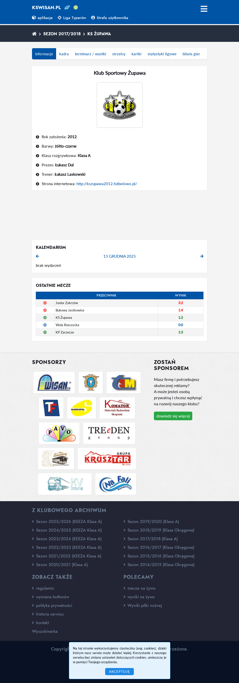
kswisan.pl (46, 7)
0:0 (180, 325)
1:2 (180, 318)
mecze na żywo (139, 588)
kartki (136, 53)
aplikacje (42, 17)
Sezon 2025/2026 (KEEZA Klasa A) (67, 521)
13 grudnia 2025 (119, 256)
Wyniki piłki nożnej (142, 605)
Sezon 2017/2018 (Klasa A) (150, 539)
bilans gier (191, 53)
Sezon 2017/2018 (62, 34)
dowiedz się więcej (173, 415)
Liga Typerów (72, 17)
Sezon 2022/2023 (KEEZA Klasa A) (67, 547)
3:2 (180, 303)
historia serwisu (48, 614)
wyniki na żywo (139, 597)
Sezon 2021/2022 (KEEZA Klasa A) (66, 556)
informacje (44, 53)
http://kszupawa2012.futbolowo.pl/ (106, 183)
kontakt (40, 623)
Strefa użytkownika (109, 17)
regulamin (43, 588)
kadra (64, 53)
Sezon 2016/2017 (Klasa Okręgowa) (158, 547)
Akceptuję (119, 672)
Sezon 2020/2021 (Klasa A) (60, 565)
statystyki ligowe (162, 53)
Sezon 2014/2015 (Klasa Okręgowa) (159, 565)
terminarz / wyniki (90, 53)
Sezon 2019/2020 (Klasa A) (151, 521)
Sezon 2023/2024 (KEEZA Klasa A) (67, 539)
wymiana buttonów (50, 597)
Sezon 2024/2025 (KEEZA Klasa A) (67, 530)
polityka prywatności (52, 605)
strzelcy (118, 53)
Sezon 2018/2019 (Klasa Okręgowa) (158, 530)
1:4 (180, 310)
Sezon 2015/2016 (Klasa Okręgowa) (159, 556)
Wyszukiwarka (45, 631)
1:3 (180, 332)
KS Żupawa (99, 34)
